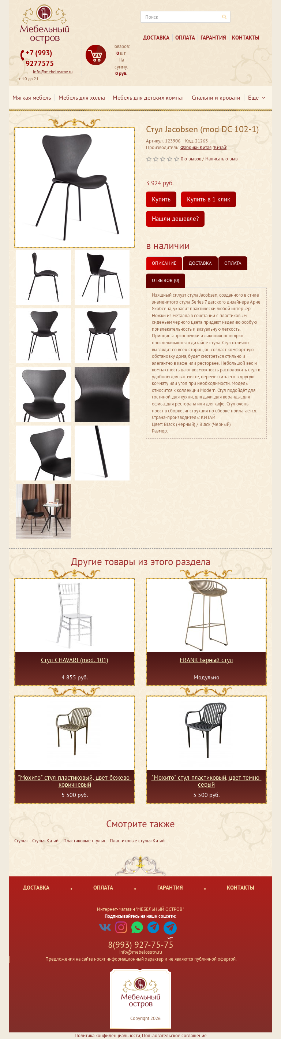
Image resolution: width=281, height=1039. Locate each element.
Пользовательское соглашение (174, 1035)
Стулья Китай (45, 841)
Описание (164, 263)
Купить (161, 199)
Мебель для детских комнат (148, 97)
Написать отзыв (221, 159)
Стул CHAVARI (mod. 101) (74, 660)
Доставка (156, 37)
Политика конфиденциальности (107, 1035)
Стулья (20, 841)
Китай (220, 147)
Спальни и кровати (216, 97)
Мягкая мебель (31, 97)
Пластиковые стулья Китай (137, 841)
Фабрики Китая (195, 147)
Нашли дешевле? (175, 219)
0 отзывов (191, 159)
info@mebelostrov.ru (52, 71)
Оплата (185, 37)
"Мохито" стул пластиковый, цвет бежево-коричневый (75, 780)
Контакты (245, 37)
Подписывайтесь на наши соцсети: (140, 916)
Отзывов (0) (165, 280)
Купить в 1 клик (208, 199)
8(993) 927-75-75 (140, 944)
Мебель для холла (82, 97)
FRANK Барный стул (206, 660)
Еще (256, 97)
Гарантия (213, 37)
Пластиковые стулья (84, 841)
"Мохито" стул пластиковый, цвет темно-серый (206, 780)
